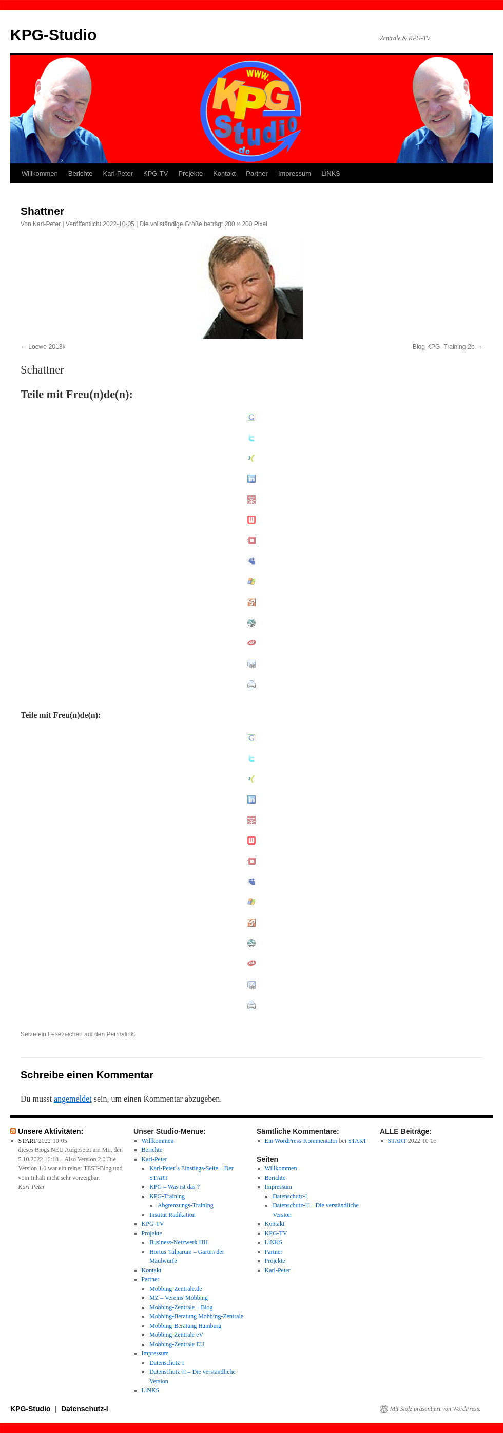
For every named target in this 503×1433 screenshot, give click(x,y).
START (27, 1140)
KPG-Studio (53, 34)
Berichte (80, 173)
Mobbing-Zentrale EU (176, 1344)
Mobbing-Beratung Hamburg (185, 1325)
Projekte (190, 173)
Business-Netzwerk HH (178, 1242)
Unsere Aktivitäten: (50, 1131)
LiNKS (330, 173)
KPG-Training (167, 1196)
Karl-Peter (118, 173)
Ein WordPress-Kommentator (301, 1140)
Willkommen (40, 173)
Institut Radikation (172, 1214)
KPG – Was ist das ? (174, 1186)
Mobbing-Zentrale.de (175, 1288)
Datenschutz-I (166, 1362)
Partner (257, 173)
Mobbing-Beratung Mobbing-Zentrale (196, 1316)
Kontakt (224, 173)
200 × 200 (239, 224)
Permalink (119, 1034)
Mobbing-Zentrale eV (176, 1334)
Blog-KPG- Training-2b (444, 346)
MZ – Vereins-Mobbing (178, 1297)
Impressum (294, 173)
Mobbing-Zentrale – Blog (180, 1307)
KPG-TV (155, 173)
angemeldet (73, 1098)
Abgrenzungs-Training (186, 1205)
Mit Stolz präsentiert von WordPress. (435, 1408)
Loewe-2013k (46, 346)
